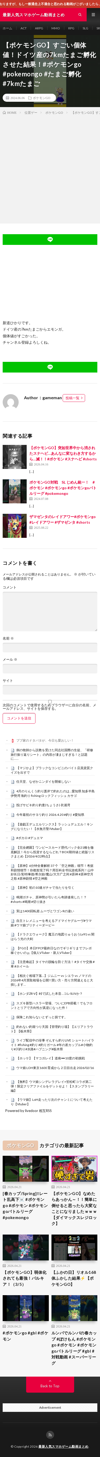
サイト (8, 680)
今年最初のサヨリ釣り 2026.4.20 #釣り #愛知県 (50, 815)
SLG (85, 28)
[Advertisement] (50, 168)
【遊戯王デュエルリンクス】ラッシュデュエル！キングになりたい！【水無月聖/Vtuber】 (52, 826)
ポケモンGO (41, 97)
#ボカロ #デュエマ (29, 838)
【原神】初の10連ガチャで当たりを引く (45, 888)
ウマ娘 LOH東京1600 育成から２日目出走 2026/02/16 (55, 1068)
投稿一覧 (72, 398)
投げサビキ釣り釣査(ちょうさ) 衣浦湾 (43, 805)
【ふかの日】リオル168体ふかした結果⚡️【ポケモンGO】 (73, 1278)
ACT (24, 28)
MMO (55, 28)
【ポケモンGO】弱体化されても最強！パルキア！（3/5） (25, 1278)
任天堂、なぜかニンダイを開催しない (43, 782)
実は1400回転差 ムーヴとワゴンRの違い (45, 911)
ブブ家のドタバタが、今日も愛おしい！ (45, 740)
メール (10, 659)
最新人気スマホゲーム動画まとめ (63, 1446)
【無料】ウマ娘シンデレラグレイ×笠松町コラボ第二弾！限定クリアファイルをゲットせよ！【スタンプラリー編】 (52, 1086)
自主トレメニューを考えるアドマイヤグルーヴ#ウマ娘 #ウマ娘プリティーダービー (51, 923)
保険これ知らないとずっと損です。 (41, 1017)
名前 (8, 638)
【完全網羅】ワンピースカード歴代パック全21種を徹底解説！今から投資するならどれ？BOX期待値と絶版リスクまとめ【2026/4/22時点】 (52, 851)
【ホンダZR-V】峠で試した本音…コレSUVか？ (49, 994)
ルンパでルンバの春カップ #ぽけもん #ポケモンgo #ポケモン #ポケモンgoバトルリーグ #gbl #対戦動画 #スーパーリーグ (74, 1347)
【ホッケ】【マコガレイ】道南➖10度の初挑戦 (50, 1058)
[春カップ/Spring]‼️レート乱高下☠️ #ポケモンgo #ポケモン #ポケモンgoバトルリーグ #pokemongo (25, 1205)
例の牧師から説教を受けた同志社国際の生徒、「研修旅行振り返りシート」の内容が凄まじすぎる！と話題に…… (52, 754)
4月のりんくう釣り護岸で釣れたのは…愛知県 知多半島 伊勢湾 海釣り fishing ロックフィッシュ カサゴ (53, 793)
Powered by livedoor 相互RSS (28, 1111)
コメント (10, 587)
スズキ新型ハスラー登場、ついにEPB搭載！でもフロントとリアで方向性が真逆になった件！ (52, 1005)
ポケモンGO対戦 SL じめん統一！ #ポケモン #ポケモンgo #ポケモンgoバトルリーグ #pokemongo (63, 488)
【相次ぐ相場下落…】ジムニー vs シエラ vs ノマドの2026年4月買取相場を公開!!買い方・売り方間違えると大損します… (52, 980)
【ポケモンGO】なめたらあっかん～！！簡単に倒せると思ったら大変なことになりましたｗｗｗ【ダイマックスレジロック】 (74, 1208)
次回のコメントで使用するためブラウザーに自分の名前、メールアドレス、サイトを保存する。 (49, 706)
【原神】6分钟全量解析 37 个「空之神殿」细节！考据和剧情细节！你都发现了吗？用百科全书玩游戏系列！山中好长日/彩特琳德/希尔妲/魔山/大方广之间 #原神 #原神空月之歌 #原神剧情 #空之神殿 (52, 872)
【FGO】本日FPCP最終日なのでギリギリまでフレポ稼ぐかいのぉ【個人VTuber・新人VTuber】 (51, 950)
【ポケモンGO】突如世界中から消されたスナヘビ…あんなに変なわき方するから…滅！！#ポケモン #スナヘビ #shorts (63, 453)
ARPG (39, 28)
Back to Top (50, 1386)
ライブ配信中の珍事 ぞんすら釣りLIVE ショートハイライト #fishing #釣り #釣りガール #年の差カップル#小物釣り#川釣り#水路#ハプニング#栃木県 (52, 1044)
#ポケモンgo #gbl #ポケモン (25, 1335)
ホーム (7, 28)
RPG (71, 28)
